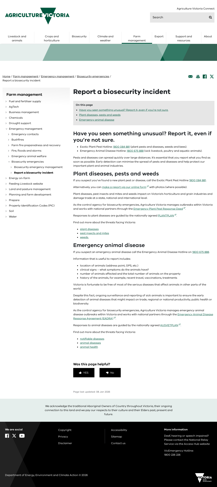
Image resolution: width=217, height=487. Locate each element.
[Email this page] (190, 76)
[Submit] (210, 17)
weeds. (84, 237)
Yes (85, 373)
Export (159, 36)
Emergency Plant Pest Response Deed (158, 209)
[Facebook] (205, 76)
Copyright (64, 430)
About (208, 36)
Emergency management (57, 76)
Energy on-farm (19, 178)
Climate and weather (105, 38)
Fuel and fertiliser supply (25, 101)
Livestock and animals (17, 38)
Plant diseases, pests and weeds (100, 115)
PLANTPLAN (166, 215)
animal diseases (90, 343)
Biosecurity (79, 36)
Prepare (14, 200)
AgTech (14, 107)
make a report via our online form (124, 187)
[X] (211, 76)
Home (6, 76)
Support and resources (183, 38)
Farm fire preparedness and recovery (36, 145)
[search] (182, 17)
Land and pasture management (30, 189)
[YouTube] (22, 436)
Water (13, 216)
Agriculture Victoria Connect (195, 9)
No (112, 373)
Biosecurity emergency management (38, 167)
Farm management (137, 38)
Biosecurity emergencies (93, 76)
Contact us (118, 443)
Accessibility (119, 430)
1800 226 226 (172, 455)
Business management (24, 112)
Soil (11, 211)
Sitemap (116, 437)
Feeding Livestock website (26, 184)
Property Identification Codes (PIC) (32, 205)
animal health (89, 347)
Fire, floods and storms (26, 151)
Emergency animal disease (96, 120)
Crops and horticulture (52, 38)
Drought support (20, 123)
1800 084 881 (121, 147)
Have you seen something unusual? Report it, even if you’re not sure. (123, 110)
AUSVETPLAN (169, 325)
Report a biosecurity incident (33, 173)
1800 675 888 (135, 151)
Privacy (63, 437)
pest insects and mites (94, 233)
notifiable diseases (92, 339)
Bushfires (18, 140)
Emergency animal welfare (29, 156)
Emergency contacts (25, 134)
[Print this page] (197, 76)
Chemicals (16, 118)
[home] (37, 16)
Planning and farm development (30, 194)
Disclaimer (65, 443)
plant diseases (89, 229)
